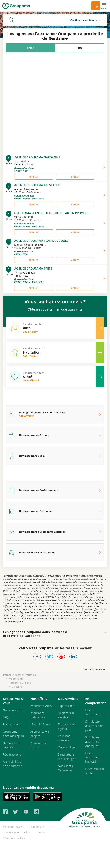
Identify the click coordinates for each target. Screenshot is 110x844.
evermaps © (101, 669)
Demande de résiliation (11, 745)
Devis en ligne (67, 747)
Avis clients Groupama (65, 768)
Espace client (66, 706)
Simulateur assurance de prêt (94, 726)
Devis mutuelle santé (95, 771)
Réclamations (12, 754)
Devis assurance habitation (92, 757)
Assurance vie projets (39, 734)
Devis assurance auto (95, 712)
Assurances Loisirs (38, 745)
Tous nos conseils (64, 738)
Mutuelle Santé (40, 724)
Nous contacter (13, 710)
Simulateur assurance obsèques (92, 741)
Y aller (75, 176)
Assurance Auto (41, 706)
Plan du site (37, 826)
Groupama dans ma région (13, 734)
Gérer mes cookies (14, 838)
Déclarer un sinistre (66, 715)
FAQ (5, 717)
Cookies (40, 832)
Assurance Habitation (37, 715)
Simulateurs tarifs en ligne (67, 757)
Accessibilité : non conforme (12, 764)
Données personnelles (16, 832)
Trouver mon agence (67, 726)
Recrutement (12, 724)
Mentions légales (13, 826)
